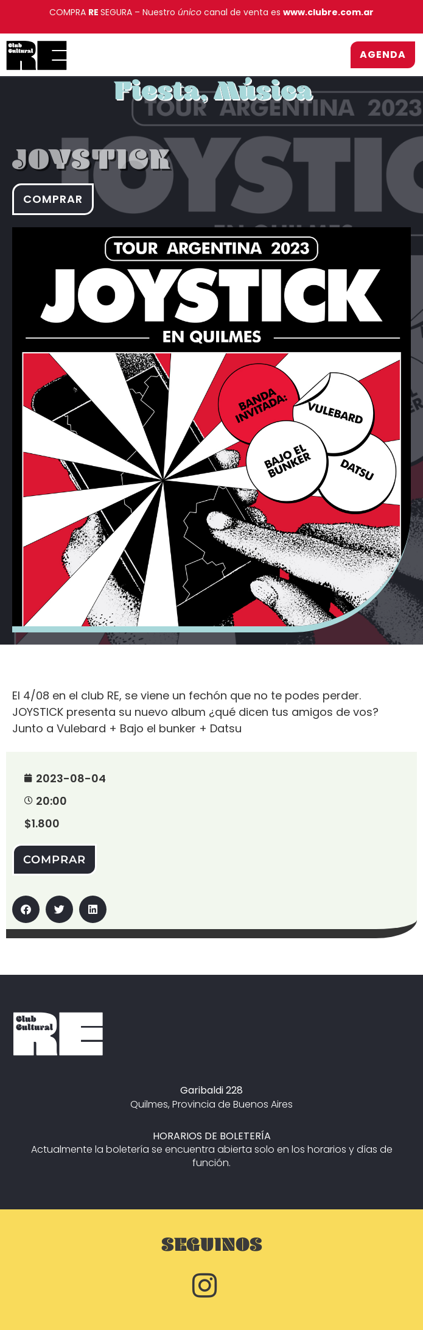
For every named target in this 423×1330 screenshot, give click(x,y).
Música (263, 97)
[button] (26, 909)
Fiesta (157, 97)
